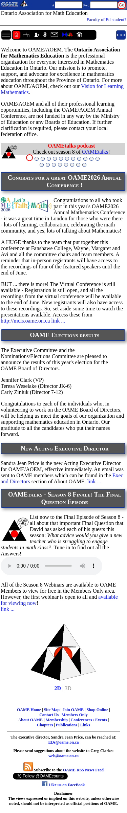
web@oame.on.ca (63, 755)
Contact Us (49, 714)
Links (85, 725)
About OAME (30, 720)
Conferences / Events (89, 720)
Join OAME (73, 709)
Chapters (45, 725)
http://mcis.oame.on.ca (25, 321)
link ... (58, 321)
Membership (57, 720)
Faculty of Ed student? (106, 19)
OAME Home (29, 709)
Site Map (52, 709)
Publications (66, 725)
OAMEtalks (95, 152)
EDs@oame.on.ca (63, 742)
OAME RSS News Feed (83, 770)
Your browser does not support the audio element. (51, 566)
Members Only (75, 714)
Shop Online (97, 709)
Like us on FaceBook (63, 785)
